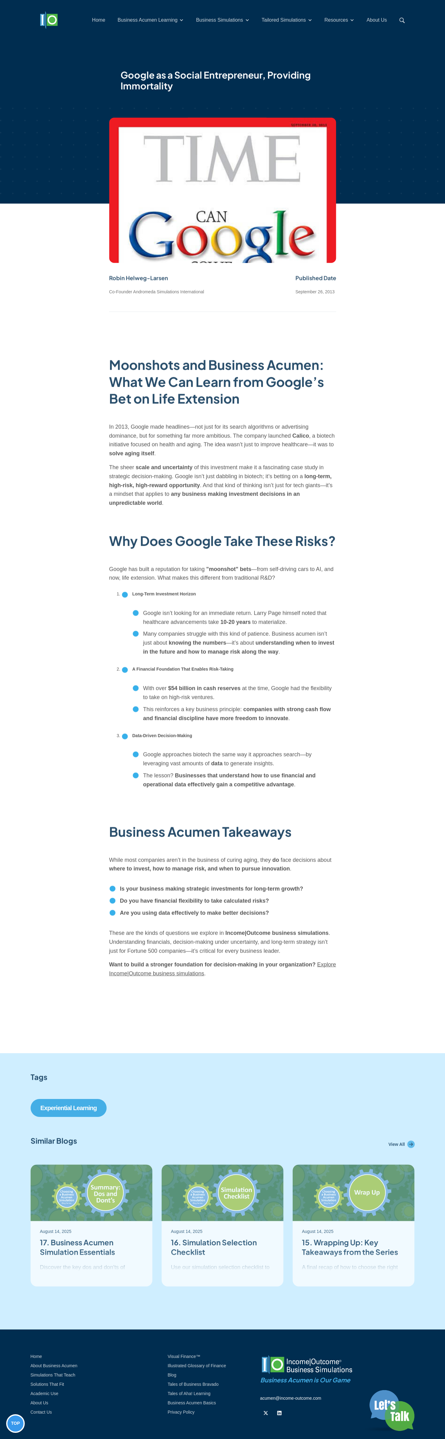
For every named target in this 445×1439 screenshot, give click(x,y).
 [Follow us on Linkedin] (279, 1413)
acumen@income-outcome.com (290, 1398)
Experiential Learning (68, 1108)
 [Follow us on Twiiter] (265, 1413)
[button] (151, 20)
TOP (15, 1423)
